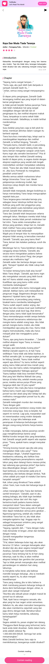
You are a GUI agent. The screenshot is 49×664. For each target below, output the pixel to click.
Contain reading (24, 660)
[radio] (4, 50)
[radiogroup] (9, 50)
